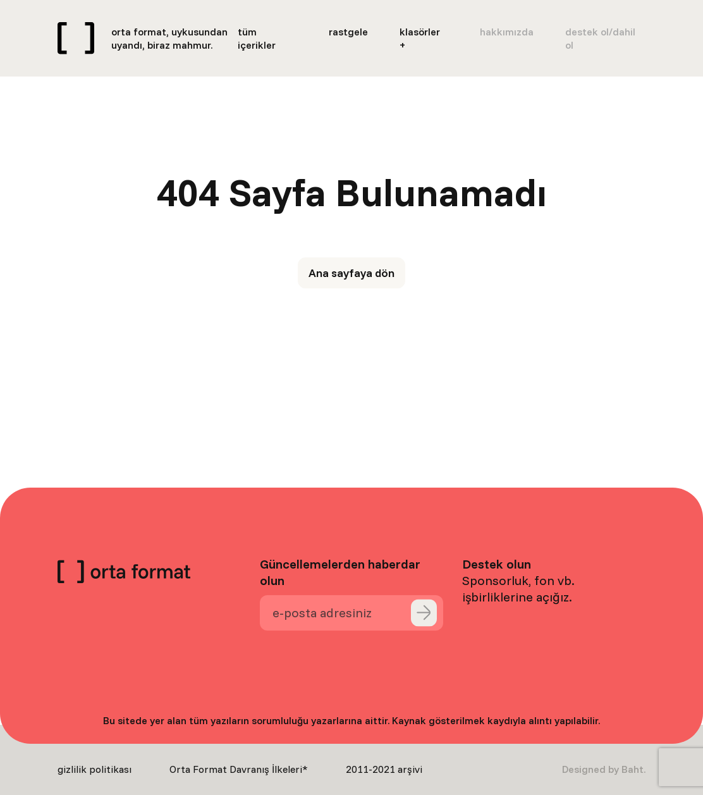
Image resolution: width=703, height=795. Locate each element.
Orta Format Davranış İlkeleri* (238, 769)
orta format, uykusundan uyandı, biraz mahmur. (169, 38)
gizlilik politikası (94, 769)
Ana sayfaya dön (351, 273)
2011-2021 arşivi (384, 769)
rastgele (348, 31)
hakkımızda (507, 31)
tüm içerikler (257, 38)
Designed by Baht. (603, 769)
